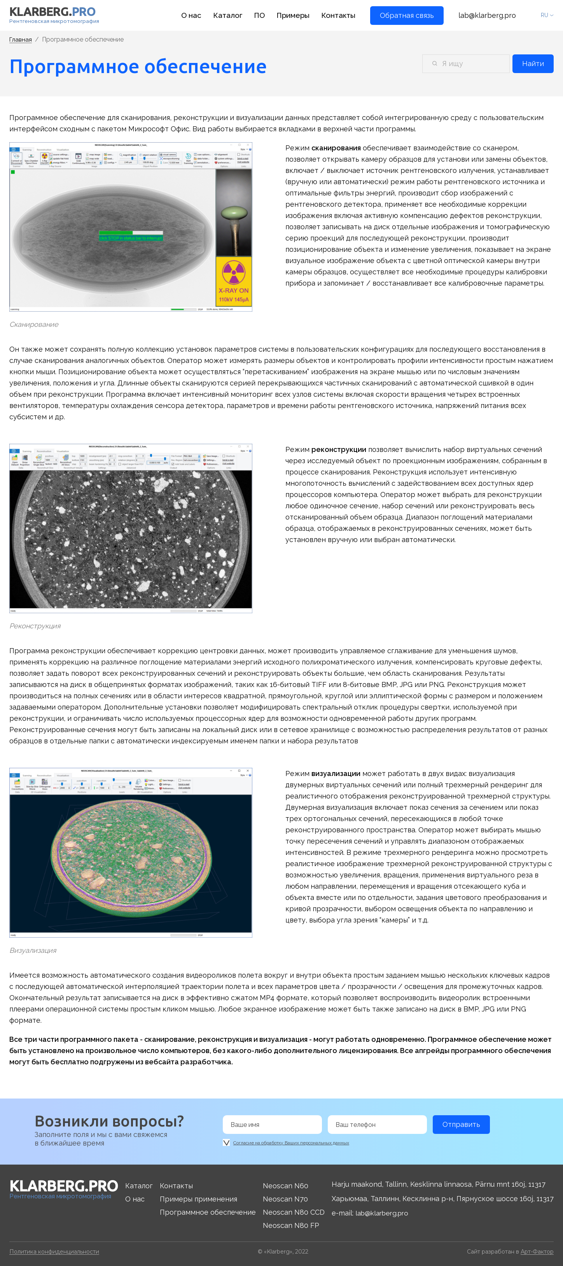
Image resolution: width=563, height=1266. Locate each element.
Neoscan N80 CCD (294, 1212)
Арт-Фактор (537, 1251)
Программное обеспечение (209, 1212)
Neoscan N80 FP (292, 1225)
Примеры (295, 15)
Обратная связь (407, 15)
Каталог (231, 15)
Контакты (339, 15)
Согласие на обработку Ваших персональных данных (291, 1141)
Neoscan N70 (286, 1199)
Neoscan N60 (286, 1185)
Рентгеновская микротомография (55, 16)
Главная (21, 40)
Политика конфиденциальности (54, 1251)
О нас (196, 15)
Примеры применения (200, 1199)
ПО (262, 15)
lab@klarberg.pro (487, 15)
